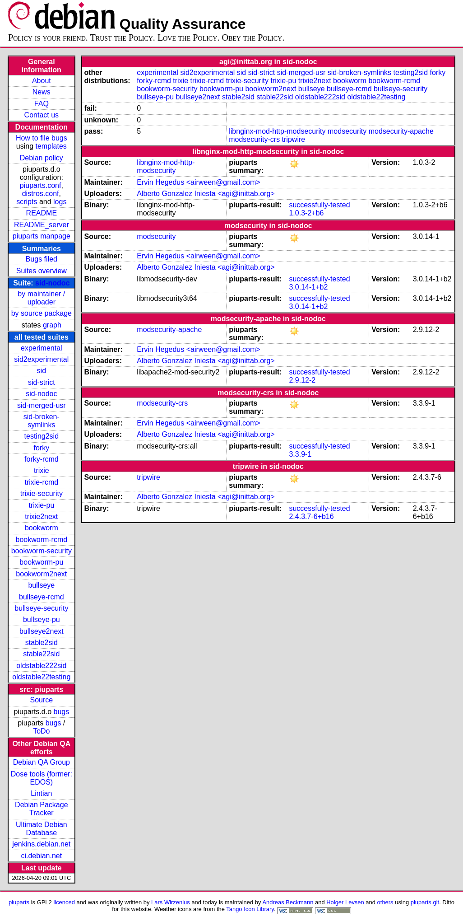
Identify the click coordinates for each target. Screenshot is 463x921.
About (41, 80)
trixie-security (41, 493)
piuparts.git (425, 902)
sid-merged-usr (41, 405)
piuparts (19, 902)
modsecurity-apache (401, 131)
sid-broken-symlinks (41, 421)
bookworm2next (41, 574)
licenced (64, 902)
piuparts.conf (40, 185)
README (41, 213)
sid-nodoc (52, 283)
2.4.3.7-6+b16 (311, 516)
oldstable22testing (41, 677)
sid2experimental (41, 359)
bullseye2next (41, 631)
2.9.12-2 (302, 380)
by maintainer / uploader (41, 298)
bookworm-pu (41, 562)
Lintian (41, 793)
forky (41, 448)
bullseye (41, 585)
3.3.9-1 (300, 454)
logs (59, 202)
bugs (61, 711)
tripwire (294, 139)
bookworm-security (41, 551)
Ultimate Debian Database (41, 829)
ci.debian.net (41, 856)
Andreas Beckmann (287, 902)
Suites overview (41, 271)
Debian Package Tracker (41, 809)
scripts (26, 202)
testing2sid (41, 436)
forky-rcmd (41, 459)
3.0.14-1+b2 (308, 287)
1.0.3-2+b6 (306, 213)
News (41, 92)
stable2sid (41, 642)
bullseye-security (41, 608)
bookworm (41, 528)
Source (41, 700)
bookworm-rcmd (41, 539)
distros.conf (40, 193)
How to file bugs (41, 138)
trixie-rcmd (41, 482)
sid (41, 370)
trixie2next (41, 516)
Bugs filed (41, 259)
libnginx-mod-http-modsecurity (277, 131)
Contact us (41, 115)
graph (52, 325)
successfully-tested (319, 205)
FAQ (41, 104)
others (385, 902)
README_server (41, 225)
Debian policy (41, 158)
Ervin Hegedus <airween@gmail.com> (198, 182)
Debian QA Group (41, 762)
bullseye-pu (41, 619)
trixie (41, 470)
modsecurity (347, 131)
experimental (41, 348)
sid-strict (41, 382)
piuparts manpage (41, 236)
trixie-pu (41, 505)
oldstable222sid (41, 665)
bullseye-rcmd (41, 597)
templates (50, 146)
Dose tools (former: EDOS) (41, 778)
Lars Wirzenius (170, 902)
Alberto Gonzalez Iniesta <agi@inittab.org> (205, 193)
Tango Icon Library (250, 909)
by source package (41, 313)
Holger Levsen (345, 902)
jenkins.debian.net (41, 844)
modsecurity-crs (254, 139)
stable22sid (41, 654)
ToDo (41, 731)
